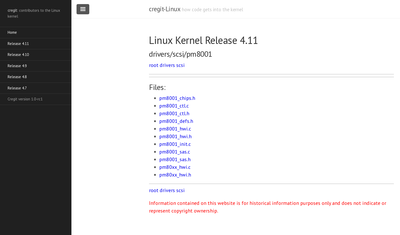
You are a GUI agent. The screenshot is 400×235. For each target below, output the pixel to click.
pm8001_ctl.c (174, 105)
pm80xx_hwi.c (175, 167)
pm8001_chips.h (177, 98)
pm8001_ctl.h (174, 113)
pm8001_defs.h (176, 121)
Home (12, 32)
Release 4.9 (17, 65)
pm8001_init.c (175, 144)
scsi (180, 65)
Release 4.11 (18, 43)
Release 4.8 (17, 76)
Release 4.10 (18, 54)
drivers (167, 65)
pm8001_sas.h (175, 159)
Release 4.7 (17, 88)
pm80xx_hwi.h (175, 174)
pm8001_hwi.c (175, 128)
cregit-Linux (164, 9)
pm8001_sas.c (174, 151)
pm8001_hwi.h (175, 136)
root (153, 65)
